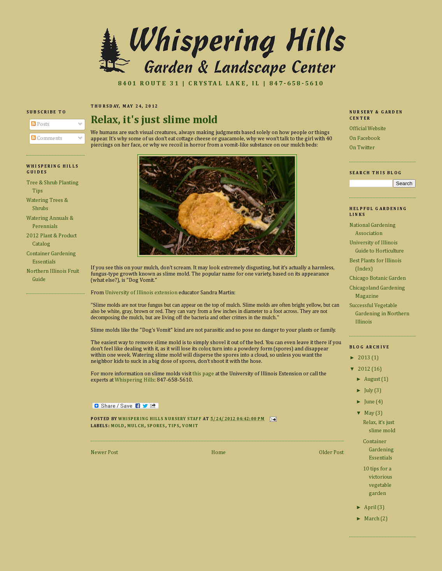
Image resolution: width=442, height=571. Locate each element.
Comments (46, 138)
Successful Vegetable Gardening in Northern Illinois (379, 314)
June (370, 402)
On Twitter (362, 147)
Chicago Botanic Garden (377, 278)
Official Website (367, 128)
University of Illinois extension (141, 292)
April (370, 507)
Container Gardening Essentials (378, 450)
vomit (190, 426)
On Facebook (364, 138)
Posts (40, 124)
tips (173, 426)
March (372, 519)
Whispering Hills (134, 380)
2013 (365, 358)
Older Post (331, 452)
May (369, 413)
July (369, 390)
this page (203, 374)
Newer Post (104, 452)
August (372, 379)
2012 (365, 369)
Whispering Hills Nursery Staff (160, 419)
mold (118, 426)
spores (156, 426)
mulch (135, 426)
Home (218, 452)
